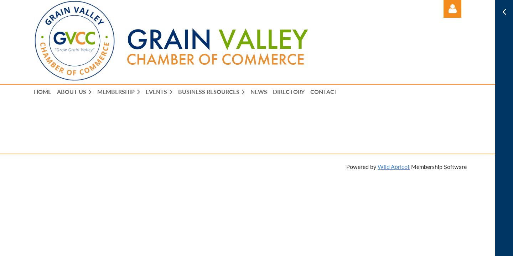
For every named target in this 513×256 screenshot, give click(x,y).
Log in (452, 9)
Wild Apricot (394, 166)
